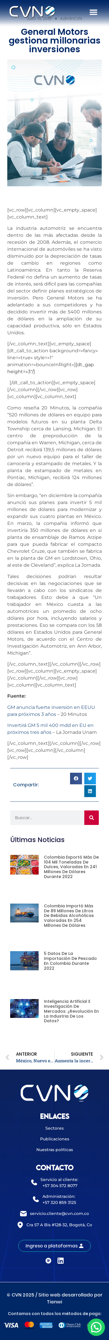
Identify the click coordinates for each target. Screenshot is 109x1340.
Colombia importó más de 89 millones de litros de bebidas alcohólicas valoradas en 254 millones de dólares (69, 915)
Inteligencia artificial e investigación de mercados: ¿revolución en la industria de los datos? (71, 1011)
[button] (93, 12)
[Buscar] (91, 817)
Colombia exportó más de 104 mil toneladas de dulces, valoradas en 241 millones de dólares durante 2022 (71, 867)
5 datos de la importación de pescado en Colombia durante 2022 (70, 961)
